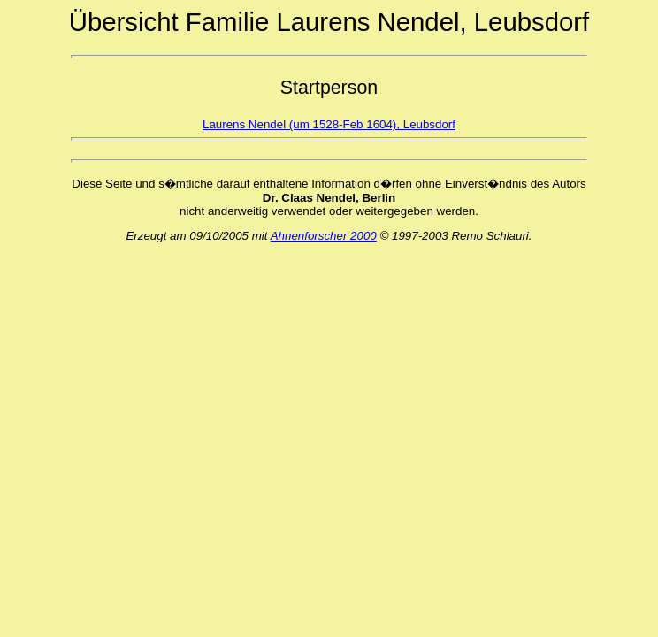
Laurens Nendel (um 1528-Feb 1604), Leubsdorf (329, 124)
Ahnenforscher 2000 (324, 235)
